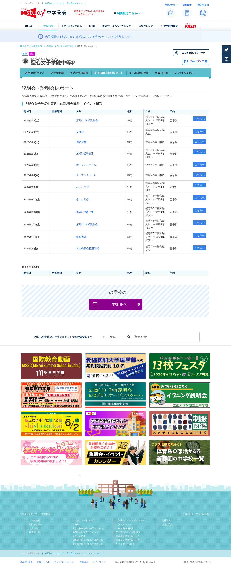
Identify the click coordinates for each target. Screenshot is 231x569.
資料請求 (166, 520)
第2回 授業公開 (84, 211)
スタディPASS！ (126, 544)
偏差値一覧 (34, 532)
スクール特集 (79, 536)
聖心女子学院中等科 (65, 46)
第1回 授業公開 (84, 153)
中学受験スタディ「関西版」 (197, 514)
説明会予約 (167, 524)
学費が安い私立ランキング (86, 532)
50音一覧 (33, 528)
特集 (77, 524)
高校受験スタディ (74, 3)
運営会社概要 (26, 562)
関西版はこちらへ (128, 13)
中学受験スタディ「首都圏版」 (37, 514)
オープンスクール (86, 164)
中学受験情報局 (125, 528)
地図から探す (35, 524)
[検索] (161, 337)
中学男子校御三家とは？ (128, 536)
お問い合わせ (43, 562)
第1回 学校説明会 (87, 120)
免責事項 (84, 562)
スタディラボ (94, 553)
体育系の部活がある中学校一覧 (88, 540)
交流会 (80, 131)
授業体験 (81, 237)
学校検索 (50, 46)
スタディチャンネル (84, 520)
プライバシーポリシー (65, 562)
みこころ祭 (82, 186)
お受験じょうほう (53, 3)
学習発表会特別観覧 (87, 248)
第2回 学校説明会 (87, 224)
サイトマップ (99, 562)
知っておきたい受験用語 (128, 532)
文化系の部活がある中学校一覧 (88, 544)
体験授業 (81, 142)
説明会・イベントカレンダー (132, 520)
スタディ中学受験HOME (33, 46)
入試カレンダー (125, 524)
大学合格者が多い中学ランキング (89, 528)
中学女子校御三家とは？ (128, 540)
